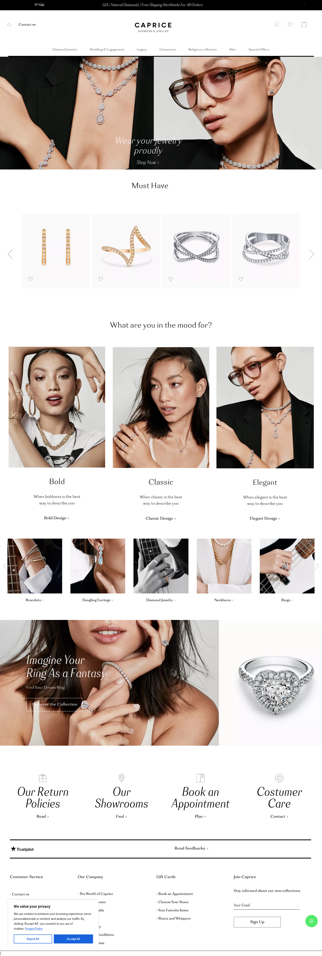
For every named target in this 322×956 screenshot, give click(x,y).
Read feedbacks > (192, 848)
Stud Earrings (145, 600)
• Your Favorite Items (172, 910)
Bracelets (208, 600)
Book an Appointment (200, 799)
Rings (82, 600)
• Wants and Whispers (173, 918)
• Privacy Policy (89, 926)
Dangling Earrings (272, 600)
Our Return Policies (43, 799)
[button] (43, 5)
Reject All (33, 939)
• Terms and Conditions (96, 935)
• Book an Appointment (174, 894)
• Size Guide (87, 918)
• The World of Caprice (95, 894)
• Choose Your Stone (172, 902)
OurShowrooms (121, 799)
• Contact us (19, 894)
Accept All (73, 939)
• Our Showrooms (92, 902)
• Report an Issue (91, 943)
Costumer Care (279, 799)
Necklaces (19, 600)
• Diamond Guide (91, 910)
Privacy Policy (34, 928)
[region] (53, 924)
